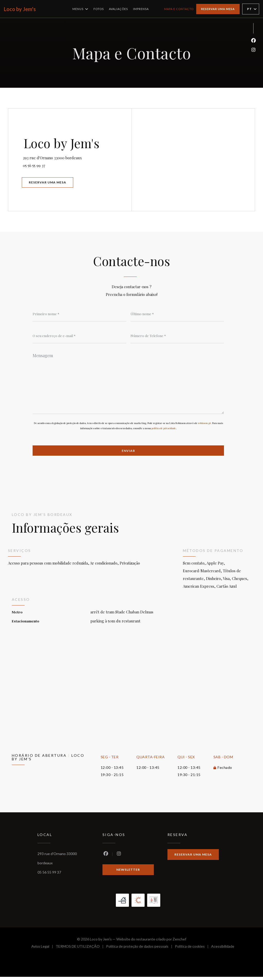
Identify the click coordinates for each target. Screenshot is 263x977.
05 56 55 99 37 (35, 165)
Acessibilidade (222, 947)
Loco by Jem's (20, 9)
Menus (80, 9)
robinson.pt (204, 423)
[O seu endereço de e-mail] (79, 335)
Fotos (98, 9)
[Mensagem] (128, 382)
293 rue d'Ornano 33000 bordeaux (75, 157)
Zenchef (179, 939)
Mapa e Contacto (179, 9)
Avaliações (118, 9)
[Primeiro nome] (79, 313)
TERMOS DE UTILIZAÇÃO (81, 947)
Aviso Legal (43, 947)
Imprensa (141, 9)
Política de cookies (193, 947)
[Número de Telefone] (177, 335)
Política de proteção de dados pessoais (140, 947)
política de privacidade (164, 428)
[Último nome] (177, 313)
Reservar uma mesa (218, 9)
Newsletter (128, 870)
